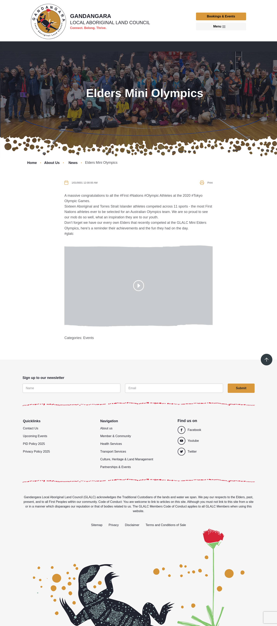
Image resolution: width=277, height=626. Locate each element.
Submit (241, 388)
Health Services (111, 443)
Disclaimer (132, 525)
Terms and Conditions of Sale (166, 525)
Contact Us (30, 428)
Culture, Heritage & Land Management (126, 459)
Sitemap (96, 525)
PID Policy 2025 (34, 443)
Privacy (114, 525)
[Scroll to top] (266, 359)
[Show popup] (138, 296)
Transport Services (113, 451)
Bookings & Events (221, 16)
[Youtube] (214, 441)
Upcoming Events (35, 436)
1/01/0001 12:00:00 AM (84, 193)
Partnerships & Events (115, 467)
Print (210, 193)
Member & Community (115, 436)
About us (106, 428)
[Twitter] (216, 451)
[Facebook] (214, 430)
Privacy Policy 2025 (36, 451)
